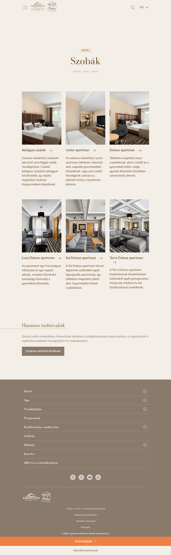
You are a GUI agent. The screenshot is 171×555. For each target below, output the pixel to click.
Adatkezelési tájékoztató (85, 515)
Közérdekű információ (85, 521)
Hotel (85, 71)
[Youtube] (89, 477)
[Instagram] (73, 477)
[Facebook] (81, 477)
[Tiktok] (98, 477)
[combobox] (144, 7)
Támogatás (85, 527)
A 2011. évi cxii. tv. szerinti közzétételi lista (85, 509)
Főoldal (76, 71)
